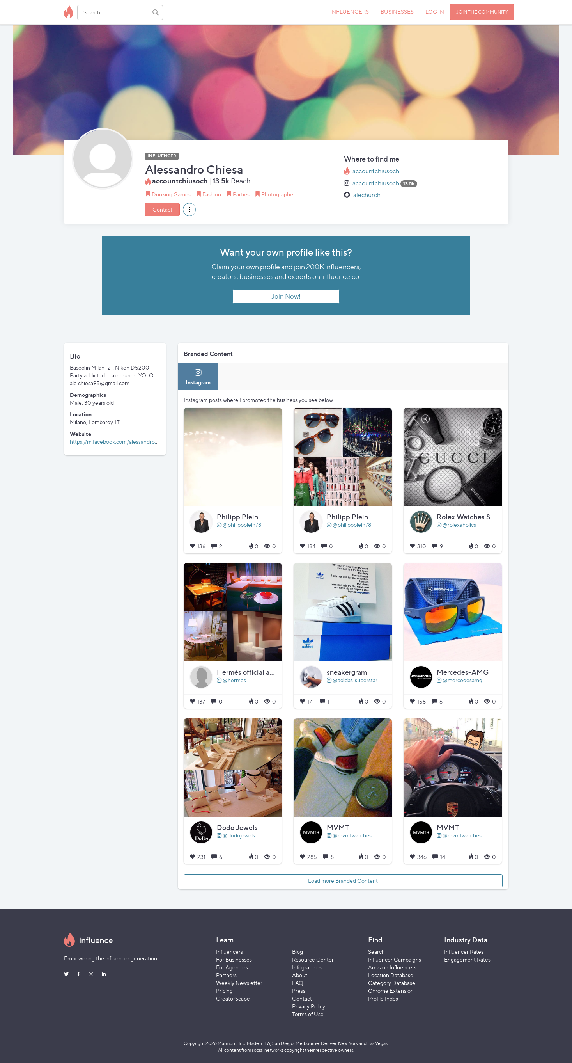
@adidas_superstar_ (353, 680)
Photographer (278, 194)
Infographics (307, 967)
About (299, 975)
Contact (162, 209)
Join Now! (286, 296)
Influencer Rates (463, 951)
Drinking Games (171, 194)
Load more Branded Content (343, 880)
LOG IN (434, 11)
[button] (189, 209)
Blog (297, 951)
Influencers (229, 951)
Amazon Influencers (392, 967)
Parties (241, 194)
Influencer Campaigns (394, 959)
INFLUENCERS (349, 11)
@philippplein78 (239, 524)
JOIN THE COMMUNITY (482, 12)
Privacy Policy (308, 1006)
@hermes (231, 680)
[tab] (198, 376)
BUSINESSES (397, 11)
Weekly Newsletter (239, 982)
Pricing (224, 990)
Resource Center (313, 959)
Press (298, 990)
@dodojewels (236, 835)
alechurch (367, 195)
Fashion (211, 194)
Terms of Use (308, 1014)
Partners (226, 975)
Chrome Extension (391, 990)
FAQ (297, 982)
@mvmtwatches (349, 835)
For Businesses (234, 959)
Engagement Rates (467, 959)
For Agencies (232, 967)
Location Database (390, 975)
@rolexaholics (456, 524)
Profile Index (383, 998)
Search (376, 951)
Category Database (391, 982)
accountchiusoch (375, 171)
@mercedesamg (459, 680)
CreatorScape (233, 998)
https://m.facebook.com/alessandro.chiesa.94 (124, 441)
